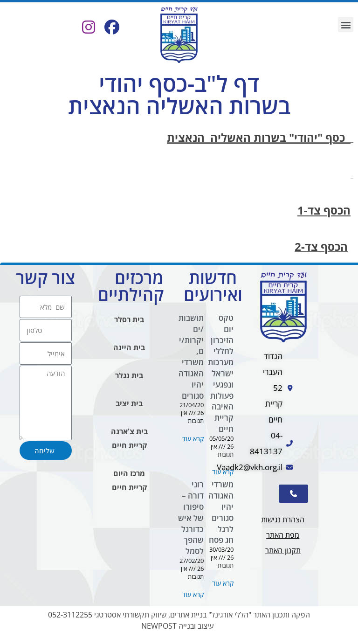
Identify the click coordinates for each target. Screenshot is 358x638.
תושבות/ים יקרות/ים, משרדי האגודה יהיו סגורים (191, 356)
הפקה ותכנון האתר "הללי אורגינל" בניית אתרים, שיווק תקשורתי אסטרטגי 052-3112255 (179, 615)
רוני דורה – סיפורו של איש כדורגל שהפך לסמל (191, 517)
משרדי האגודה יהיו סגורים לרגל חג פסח (221, 512)
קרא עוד (223, 471)
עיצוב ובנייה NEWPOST (177, 626)
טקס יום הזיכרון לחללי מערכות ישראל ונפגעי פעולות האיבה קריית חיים (221, 373)
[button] (345, 24)
